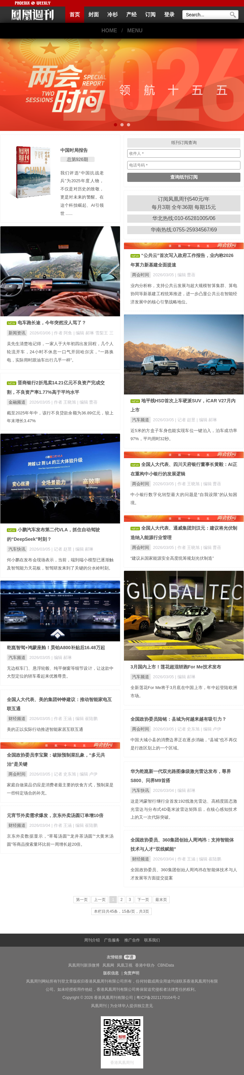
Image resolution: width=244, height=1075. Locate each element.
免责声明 (131, 973)
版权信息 (111, 973)
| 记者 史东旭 (188, 729)
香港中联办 (145, 965)
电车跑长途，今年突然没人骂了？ (52, 322)
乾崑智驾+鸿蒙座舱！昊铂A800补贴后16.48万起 (56, 647)
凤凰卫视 (124, 965)
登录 (169, 14)
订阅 (150, 14)
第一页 (82, 899)
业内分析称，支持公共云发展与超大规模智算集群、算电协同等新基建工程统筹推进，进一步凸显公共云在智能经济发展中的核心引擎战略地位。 (183, 293)
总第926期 (77, 159)
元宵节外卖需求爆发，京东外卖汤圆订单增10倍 (55, 815)
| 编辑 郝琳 (207, 419)
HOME (109, 30)
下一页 (143, 899)
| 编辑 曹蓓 (185, 274)
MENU (135, 30)
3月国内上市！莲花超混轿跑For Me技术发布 (175, 666)
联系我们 (152, 940)
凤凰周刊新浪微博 (83, 965)
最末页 (161, 899)
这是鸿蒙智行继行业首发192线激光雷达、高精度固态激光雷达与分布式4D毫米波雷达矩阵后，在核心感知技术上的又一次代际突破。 (183, 809)
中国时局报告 (74, 150)
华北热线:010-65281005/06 (184, 218)
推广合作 (132, 940)
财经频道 (16, 718)
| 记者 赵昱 (186, 419)
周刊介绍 (92, 940)
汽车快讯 (16, 549)
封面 (93, 14)
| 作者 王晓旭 (64, 402)
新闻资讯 (16, 332)
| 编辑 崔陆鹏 (85, 718)
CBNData (166, 965)
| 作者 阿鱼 (62, 332)
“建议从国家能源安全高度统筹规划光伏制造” (172, 558)
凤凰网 (108, 965)
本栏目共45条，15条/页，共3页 (121, 911)
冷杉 (112, 14)
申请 (129, 957)
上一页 (100, 899)
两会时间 (140, 274)
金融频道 (16, 402)
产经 (131, 14)
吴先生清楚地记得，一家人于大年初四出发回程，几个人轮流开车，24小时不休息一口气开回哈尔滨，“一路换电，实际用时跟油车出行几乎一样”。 (60, 351)
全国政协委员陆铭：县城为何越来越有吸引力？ (178, 719)
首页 (74, 14)
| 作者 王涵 (62, 718)
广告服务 (112, 940)
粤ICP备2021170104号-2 (158, 997)
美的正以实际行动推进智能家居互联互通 (45, 729)
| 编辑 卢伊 (211, 729)
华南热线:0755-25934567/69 (184, 230)
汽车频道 (140, 419)
